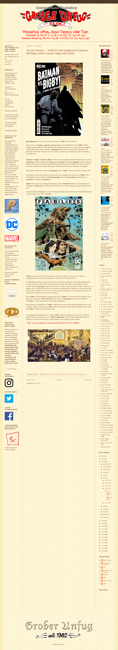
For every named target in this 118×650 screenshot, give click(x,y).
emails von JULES (106, 443)
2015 (103, 534)
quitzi (104, 583)
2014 (103, 537)
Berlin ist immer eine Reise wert (107, 289)
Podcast (103, 382)
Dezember (106, 464)
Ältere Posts (88, 380)
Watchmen (104, 423)
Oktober (105, 469)
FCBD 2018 (104, 331)
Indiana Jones (105, 355)
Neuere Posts (30, 380)
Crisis (102, 295)
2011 (103, 545)
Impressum (8, 64)
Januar (105, 517)
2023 (103, 456)
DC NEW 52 (104, 304)
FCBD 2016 (104, 326)
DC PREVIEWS (105, 307)
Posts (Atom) (37, 383)
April (104, 509)
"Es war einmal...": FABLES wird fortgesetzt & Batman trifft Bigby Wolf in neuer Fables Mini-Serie (57, 52)
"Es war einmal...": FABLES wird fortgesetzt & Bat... (108, 495)
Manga (103, 371)
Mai (104, 506)
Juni (104, 478)
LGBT (103, 362)
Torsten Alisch (107, 580)
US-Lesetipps (78, 374)
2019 (103, 523)
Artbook (103, 282)
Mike (104, 577)
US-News (103, 415)
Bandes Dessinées (106, 285)
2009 (103, 551)
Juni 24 (107, 483)
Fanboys (103, 343)
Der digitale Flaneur (106, 564)
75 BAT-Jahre (105, 269)
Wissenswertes (105, 432)
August (105, 472)
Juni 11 (107, 488)
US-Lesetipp (104, 410)
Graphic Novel (105, 350)
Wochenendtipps (105, 435)
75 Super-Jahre (105, 271)
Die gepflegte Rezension (105, 320)
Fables (61, 374)
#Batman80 (46, 374)
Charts (103, 293)
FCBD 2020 (104, 336)
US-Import (72, 374)
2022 (103, 459)
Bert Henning (107, 560)
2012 (103, 543)
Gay (102, 348)
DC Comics (104, 302)
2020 (103, 521)
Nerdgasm (66, 374)
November (106, 467)
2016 (103, 532)
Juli (104, 475)
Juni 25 (107, 480)
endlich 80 (104, 447)
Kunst (102, 360)
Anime (103, 280)
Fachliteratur (104, 340)
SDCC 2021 (104, 387)
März (104, 512)
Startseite (59, 380)
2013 (103, 540)
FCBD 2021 (104, 338)
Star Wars (103, 398)
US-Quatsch (104, 418)
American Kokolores (107, 276)
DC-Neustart (104, 309)
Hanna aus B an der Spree (107, 571)
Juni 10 (107, 503)
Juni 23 (107, 486)
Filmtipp (103, 345)
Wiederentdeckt (105, 427)
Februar (105, 514)
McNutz (105, 574)
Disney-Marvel (105, 324)
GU (104, 567)
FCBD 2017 (104, 328)
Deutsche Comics (106, 316)
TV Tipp (103, 403)
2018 (103, 526)
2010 (103, 548)
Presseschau (104, 385)
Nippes (103, 380)
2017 (103, 529)
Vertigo (85, 374)
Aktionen (103, 273)
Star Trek (103, 396)
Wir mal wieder (105, 430)
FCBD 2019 (104, 333)
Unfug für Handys (11, 369)
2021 (103, 461)
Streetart (103, 401)
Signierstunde (105, 394)
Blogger (62, 644)
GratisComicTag (105, 353)
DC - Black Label (54, 374)
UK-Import (104, 406)
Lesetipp (103, 365)
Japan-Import (104, 357)
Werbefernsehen (105, 425)
